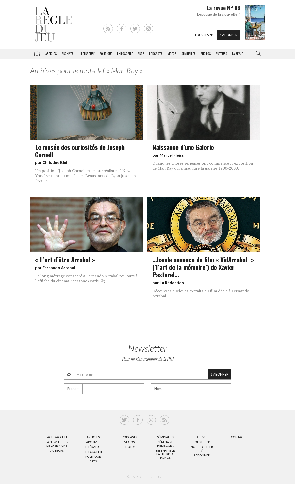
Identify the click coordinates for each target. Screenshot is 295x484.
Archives (68, 53)
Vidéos (172, 53)
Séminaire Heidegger (165, 443)
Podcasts (156, 53)
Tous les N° (201, 442)
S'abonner (228, 35)
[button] (257, 54)
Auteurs (221, 53)
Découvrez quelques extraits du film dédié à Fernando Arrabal (200, 293)
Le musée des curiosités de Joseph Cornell (80, 150)
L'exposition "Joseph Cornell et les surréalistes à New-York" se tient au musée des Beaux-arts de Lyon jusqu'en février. (85, 175)
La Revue (201, 437)
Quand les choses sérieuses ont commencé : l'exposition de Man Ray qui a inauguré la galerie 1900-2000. (202, 166)
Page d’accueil (57, 437)
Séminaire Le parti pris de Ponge (165, 454)
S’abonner (201, 455)
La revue (237, 53)
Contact (238, 437)
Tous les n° (203, 35)
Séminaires (188, 53)
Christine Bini (54, 162)
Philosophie (125, 53)
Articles (51, 53)
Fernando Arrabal (58, 267)
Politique (106, 53)
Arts (141, 53)
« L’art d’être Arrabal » (65, 259)
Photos (206, 53)
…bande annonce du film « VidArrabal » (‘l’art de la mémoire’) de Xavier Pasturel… (203, 267)
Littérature (87, 53)
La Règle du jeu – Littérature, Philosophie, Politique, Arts (37, 53)
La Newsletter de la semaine (57, 443)
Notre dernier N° (202, 448)
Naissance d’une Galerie (183, 147)
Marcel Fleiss (172, 155)
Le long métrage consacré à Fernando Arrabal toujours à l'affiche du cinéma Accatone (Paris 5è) (86, 278)
